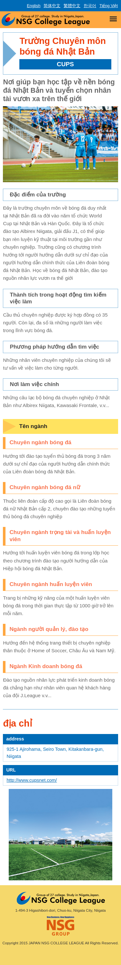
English (33, 5)
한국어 (90, 5)
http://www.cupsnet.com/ (31, 780)
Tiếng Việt (108, 5)
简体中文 (52, 5)
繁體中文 (72, 5)
